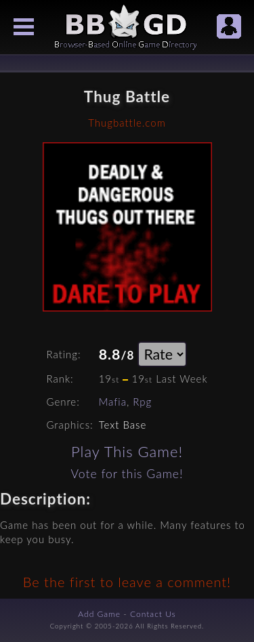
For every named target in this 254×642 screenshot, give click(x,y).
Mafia (113, 401)
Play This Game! (127, 451)
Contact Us (153, 614)
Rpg (142, 401)
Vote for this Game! (126, 474)
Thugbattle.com (126, 122)
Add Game (99, 614)
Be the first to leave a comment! (127, 582)
